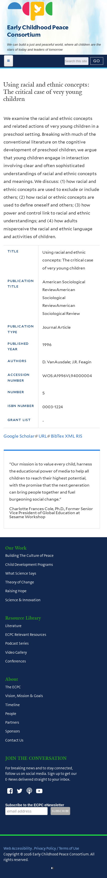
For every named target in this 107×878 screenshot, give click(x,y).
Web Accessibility (18, 848)
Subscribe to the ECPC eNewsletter (34, 805)
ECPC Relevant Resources (25, 634)
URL (44, 436)
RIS (79, 436)
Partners (12, 722)
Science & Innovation (23, 599)
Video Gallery (16, 652)
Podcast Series (17, 643)
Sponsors (12, 731)
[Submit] (96, 61)
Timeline (12, 704)
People (10, 713)
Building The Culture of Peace (29, 555)
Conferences (15, 661)
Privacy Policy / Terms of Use (56, 848)
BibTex (57, 436)
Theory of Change (19, 582)
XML (70, 436)
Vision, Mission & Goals (24, 696)
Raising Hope (16, 591)
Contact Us (14, 740)
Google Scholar (21, 436)
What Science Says (20, 573)
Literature (13, 625)
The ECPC (13, 687)
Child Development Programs (29, 564)
